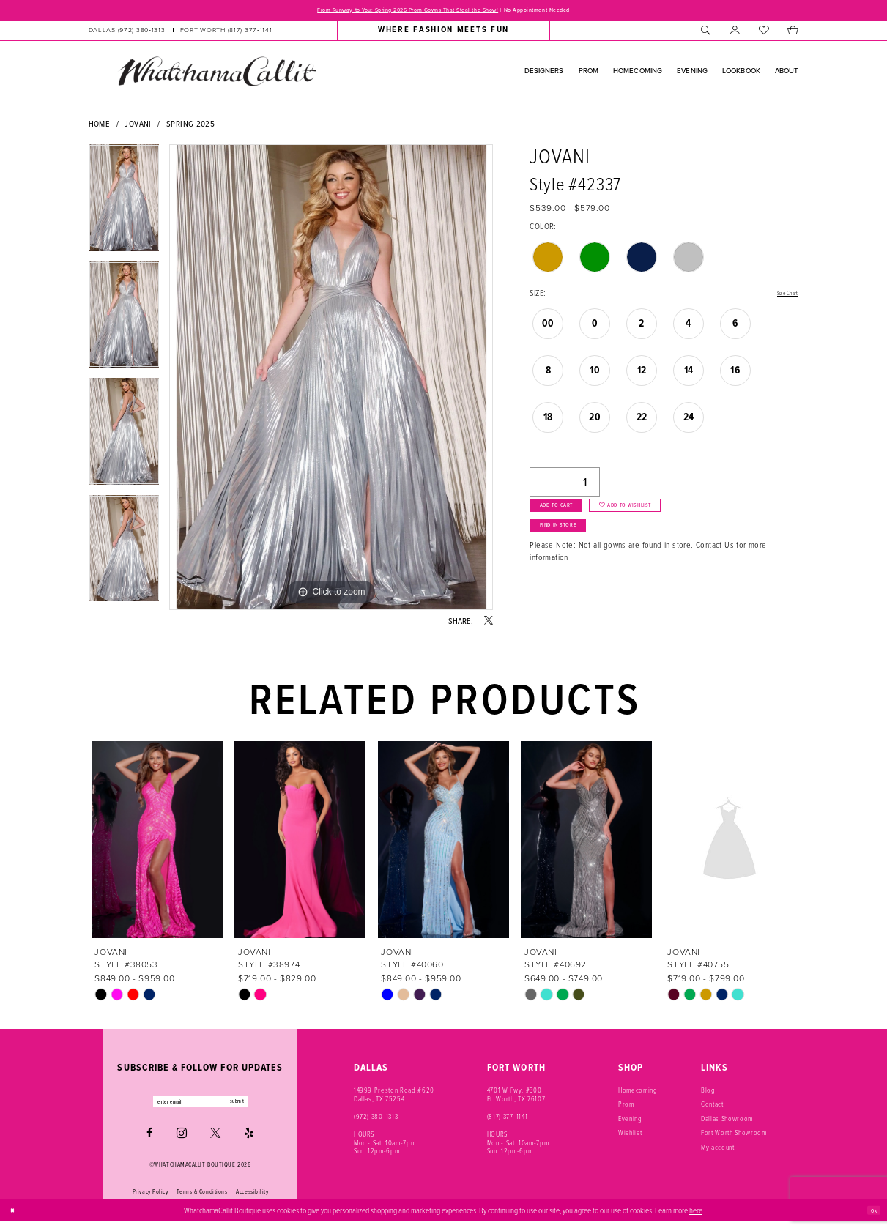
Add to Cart (571, 517)
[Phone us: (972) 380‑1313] (126, 33)
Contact (712, 1108)
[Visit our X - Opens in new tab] (215, 1142)
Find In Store (574, 549)
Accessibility (252, 1201)
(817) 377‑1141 (507, 1120)
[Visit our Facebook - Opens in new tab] (149, 1142)
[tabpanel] (124, 206)
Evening (630, 1122)
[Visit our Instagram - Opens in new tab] (182, 1142)
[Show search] (706, 33)
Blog (708, 1094)
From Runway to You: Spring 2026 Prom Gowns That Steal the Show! (387, 12)
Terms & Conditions (202, 1201)
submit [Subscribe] (259, 1107)
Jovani (138, 127)
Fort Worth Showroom (733, 1136)
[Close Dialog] (16, 1219)
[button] (735, 33)
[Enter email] (200, 1107)
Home (100, 127)
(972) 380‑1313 (376, 1120)
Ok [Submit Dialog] (870, 1219)
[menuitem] (180, 33)
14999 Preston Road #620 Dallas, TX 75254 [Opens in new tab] (394, 1098)
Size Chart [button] (781, 297)
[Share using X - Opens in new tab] (488, 624)
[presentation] (157, 843)
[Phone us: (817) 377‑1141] (226, 33)
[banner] (216, 74)
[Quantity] (565, 486)
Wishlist (630, 1136)
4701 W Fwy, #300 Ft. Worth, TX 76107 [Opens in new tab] (516, 1098)
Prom (626, 1108)
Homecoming (638, 1094)
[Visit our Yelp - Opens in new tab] (249, 1142)
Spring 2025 (190, 127)
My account (718, 1150)
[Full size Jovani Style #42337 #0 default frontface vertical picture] (331, 381)
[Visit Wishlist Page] (763, 33)
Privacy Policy (150, 1201)
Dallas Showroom (727, 1122)
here (695, 1219)
